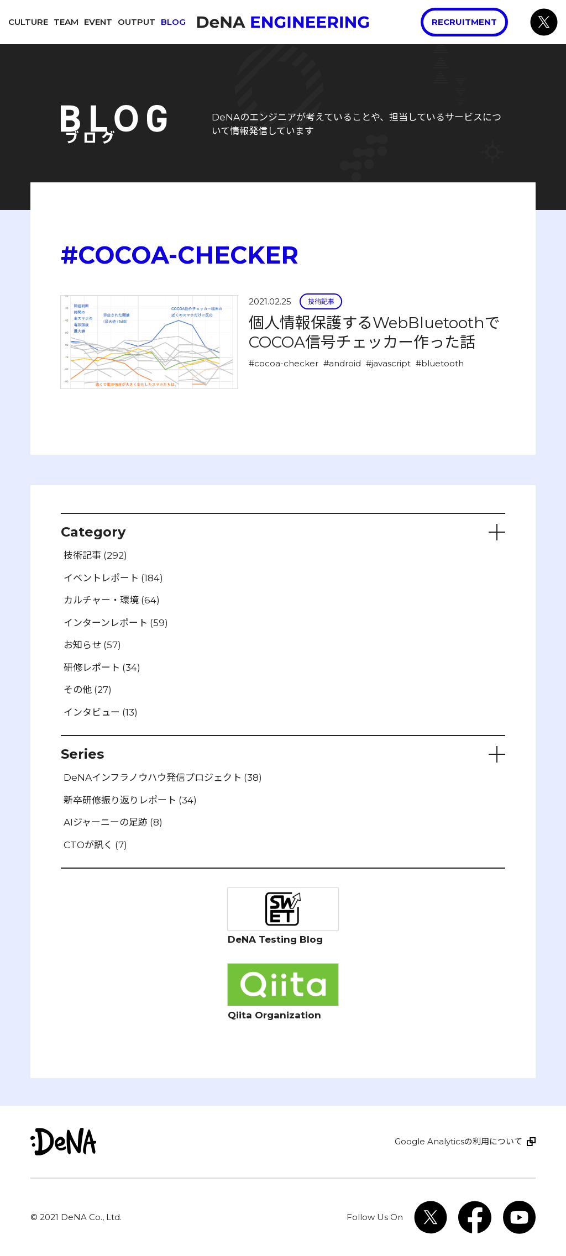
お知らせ (92, 644)
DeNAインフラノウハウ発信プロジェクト (163, 777)
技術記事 (321, 301)
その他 (88, 689)
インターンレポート (116, 622)
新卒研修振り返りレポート (130, 800)
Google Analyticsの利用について (458, 1141)
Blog (173, 22)
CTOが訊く (95, 844)
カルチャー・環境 (112, 600)
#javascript (388, 363)
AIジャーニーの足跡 (113, 822)
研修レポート (102, 667)
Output (136, 22)
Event (98, 22)
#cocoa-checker (283, 363)
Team (66, 22)
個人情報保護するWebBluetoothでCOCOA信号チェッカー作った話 (374, 332)
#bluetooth (440, 363)
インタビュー (101, 712)
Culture (28, 22)
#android (342, 363)
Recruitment (464, 22)
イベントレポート (113, 578)
